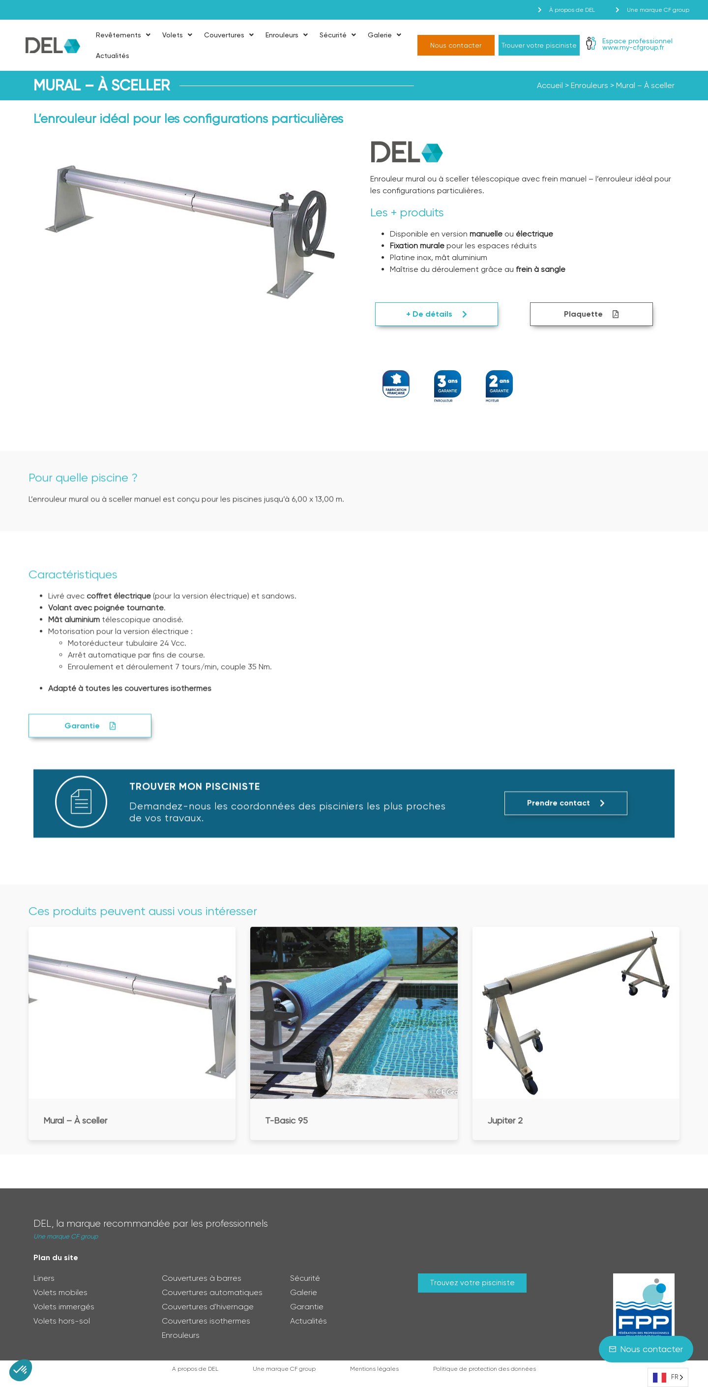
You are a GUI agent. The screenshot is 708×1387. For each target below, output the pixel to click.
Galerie (384, 35)
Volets (177, 35)
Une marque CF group (65, 1236)
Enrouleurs (287, 35)
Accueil (550, 85)
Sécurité (338, 35)
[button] (20, 1370)
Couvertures (229, 35)
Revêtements (123, 35)
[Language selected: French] (668, 1377)
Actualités (112, 55)
